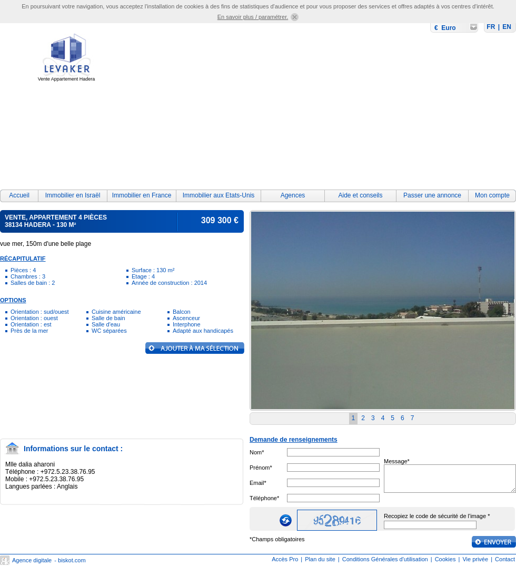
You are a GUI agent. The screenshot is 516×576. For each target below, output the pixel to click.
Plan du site (320, 559)
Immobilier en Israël (73, 195)
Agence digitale (32, 560)
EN (506, 27)
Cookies (445, 559)
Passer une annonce (432, 195)
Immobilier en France (142, 195)
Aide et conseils (360, 195)
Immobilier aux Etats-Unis (219, 195)
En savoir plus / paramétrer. (253, 17)
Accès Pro (285, 559)
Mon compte (492, 195)
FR (491, 27)
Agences (293, 195)
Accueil (19, 195)
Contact (505, 559)
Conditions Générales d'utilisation (385, 559)
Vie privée (475, 559)
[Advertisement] (323, 109)
